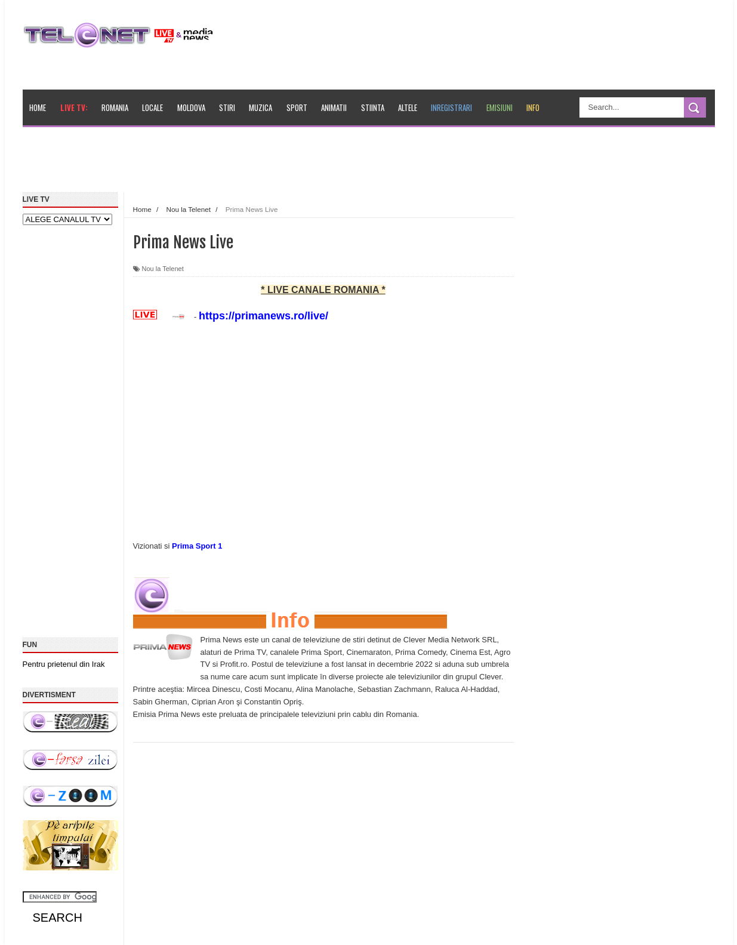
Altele (407, 107)
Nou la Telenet (163, 268)
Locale (152, 107)
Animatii (334, 107)
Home (37, 107)
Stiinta (372, 107)
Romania (114, 107)
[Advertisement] (298, 163)
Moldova (191, 107)
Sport (296, 107)
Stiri (227, 107)
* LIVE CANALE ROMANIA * (323, 290)
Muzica (260, 107)
